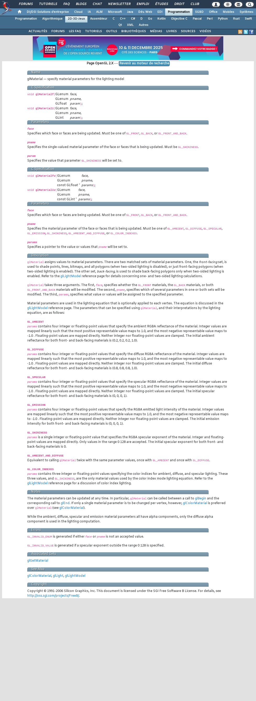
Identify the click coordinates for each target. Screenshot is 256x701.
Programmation (179, 12)
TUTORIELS (93, 31)
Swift (248, 19)
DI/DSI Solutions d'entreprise (48, 12)
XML (130, 25)
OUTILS (111, 31)
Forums (25, 4)
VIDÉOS (205, 31)
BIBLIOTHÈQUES (133, 31)
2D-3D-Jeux (76, 19)
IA (89, 12)
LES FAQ (75, 31)
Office (213, 12)
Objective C (179, 19)
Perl (210, 19)
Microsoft (115, 12)
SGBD (199, 12)
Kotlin (161, 19)
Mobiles (228, 12)
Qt (120, 25)
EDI (160, 12)
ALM (99, 12)
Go (150, 19)
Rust (236, 19)
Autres (143, 25)
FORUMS (58, 31)
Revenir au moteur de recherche (144, 63)
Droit (179, 4)
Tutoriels (47, 4)
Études (161, 4)
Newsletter (119, 4)
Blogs (81, 4)
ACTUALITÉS (38, 31)
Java (130, 12)
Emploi (142, 4)
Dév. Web (145, 12)
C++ (123, 19)
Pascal (197, 19)
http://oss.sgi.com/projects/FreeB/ (53, 596)
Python (223, 19)
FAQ (66, 4)
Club (194, 4)
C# (133, 19)
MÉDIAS (156, 31)
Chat (97, 4)
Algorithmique (52, 19)
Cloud (78, 12)
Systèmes (246, 12)
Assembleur (98, 19)
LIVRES (171, 31)
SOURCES (188, 31)
